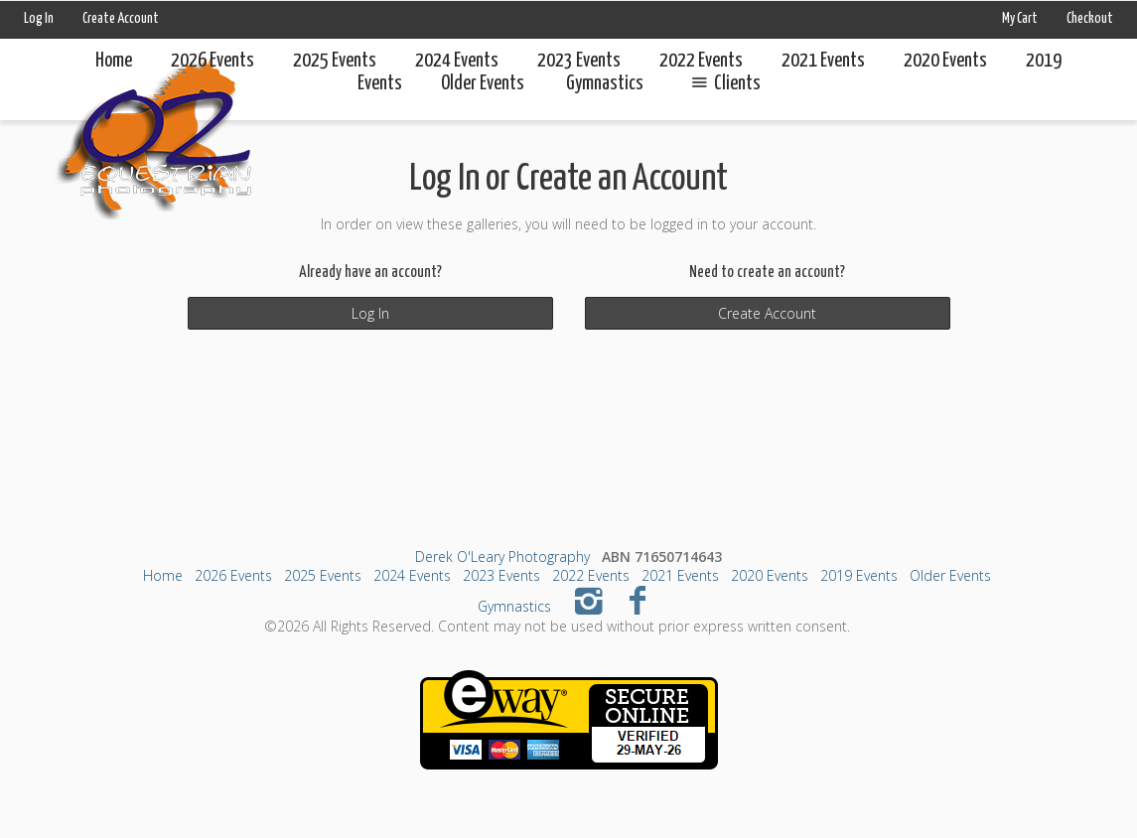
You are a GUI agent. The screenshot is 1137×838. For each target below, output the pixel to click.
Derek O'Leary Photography (502, 556)
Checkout (1089, 19)
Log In (39, 19)
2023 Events (579, 61)
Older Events (950, 575)
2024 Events (456, 61)
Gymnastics (514, 606)
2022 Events (701, 61)
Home (113, 61)
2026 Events (212, 61)
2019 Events (859, 575)
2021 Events (823, 61)
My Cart (1021, 19)
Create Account (120, 19)
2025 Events (334, 61)
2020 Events (945, 61)
